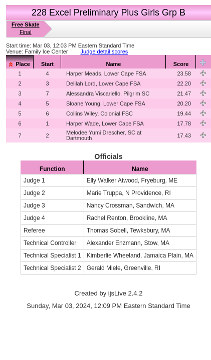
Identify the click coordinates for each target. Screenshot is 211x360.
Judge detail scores (104, 51)
